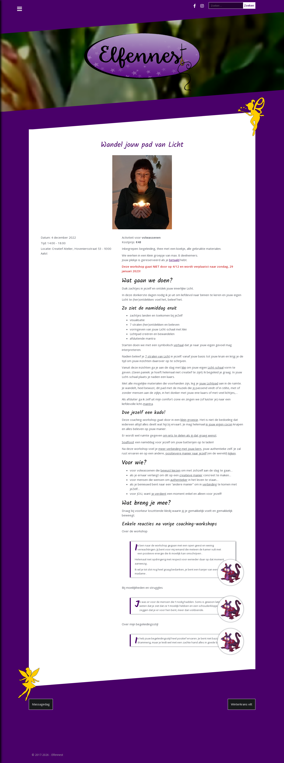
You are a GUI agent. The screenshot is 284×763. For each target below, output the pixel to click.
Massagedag (41, 704)
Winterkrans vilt (241, 704)
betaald (174, 260)
